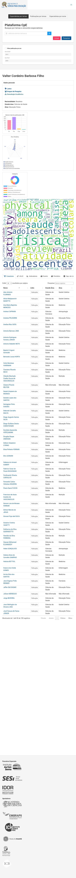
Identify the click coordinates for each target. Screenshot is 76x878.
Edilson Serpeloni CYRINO (12, 573)
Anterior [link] (47, 748)
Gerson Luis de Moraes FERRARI (14, 631)
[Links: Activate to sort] (43, 420)
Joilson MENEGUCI (10, 721)
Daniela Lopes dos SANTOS (13, 528)
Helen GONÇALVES (10, 676)
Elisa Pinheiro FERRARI (11, 579)
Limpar (56, 38)
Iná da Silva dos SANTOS (12, 702)
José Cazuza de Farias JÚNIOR (14, 741)
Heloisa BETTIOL (9, 689)
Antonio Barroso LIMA (11, 463)
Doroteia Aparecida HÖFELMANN (15, 560)
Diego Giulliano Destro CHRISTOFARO (16, 553)
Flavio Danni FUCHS (10, 618)
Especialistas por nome (58, 16)
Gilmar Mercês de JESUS (12, 637)
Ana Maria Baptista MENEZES (13, 437)
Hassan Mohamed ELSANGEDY (14, 670)
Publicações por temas (38, 16)
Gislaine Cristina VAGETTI (12, 650)
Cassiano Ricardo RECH (11, 502)
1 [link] (53, 748)
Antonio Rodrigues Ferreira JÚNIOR (15, 470)
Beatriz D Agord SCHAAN (12, 482)
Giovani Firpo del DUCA (11, 644)
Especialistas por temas (18, 16)
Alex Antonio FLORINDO (11, 424)
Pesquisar (66, 38)
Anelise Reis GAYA (9, 457)
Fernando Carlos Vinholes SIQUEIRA (16, 611)
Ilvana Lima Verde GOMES (12, 695)
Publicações (43, 424)
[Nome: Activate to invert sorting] (17, 420)
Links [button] (41, 420)
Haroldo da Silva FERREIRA (12, 663)
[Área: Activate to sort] (68, 420)
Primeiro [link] (39, 748)
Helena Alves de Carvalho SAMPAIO (15, 682)
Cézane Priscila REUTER (11, 515)
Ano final (7, 58)
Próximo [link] (62, 748)
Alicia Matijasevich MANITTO (13, 431)
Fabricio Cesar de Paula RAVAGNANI (16, 599)
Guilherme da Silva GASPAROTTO (15, 657)
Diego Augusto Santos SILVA (13, 547)
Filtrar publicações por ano (14, 48)
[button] (71, 5)
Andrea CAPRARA (9, 444)
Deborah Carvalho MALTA (12, 540)
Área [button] (64, 420)
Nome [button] (5, 420)
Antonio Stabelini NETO (11, 476)
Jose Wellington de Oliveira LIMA (14, 734)
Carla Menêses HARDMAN (12, 495)
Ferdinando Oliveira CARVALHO (14, 605)
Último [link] (70, 748)
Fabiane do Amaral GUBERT (13, 592)
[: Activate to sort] (35, 420)
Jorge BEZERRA (9, 728)
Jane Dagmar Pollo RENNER (13, 708)
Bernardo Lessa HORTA (11, 489)
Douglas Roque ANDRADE (12, 566)
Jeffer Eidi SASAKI (9, 715)
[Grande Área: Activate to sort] (55, 420)
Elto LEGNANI (8, 586)
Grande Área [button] (53, 420)
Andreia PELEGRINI (10, 450)
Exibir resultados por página (15, 415)
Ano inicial (7, 51)
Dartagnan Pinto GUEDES (12, 534)
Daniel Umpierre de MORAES (13, 521)
